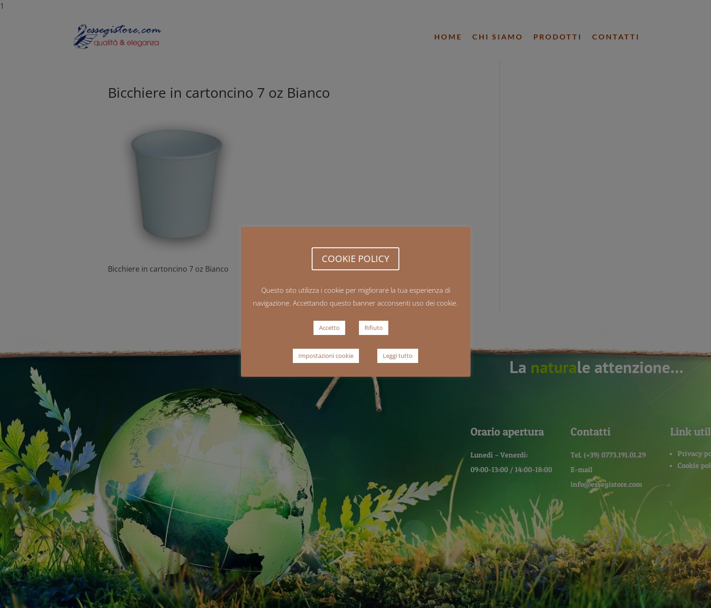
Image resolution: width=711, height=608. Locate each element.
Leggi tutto (398, 355)
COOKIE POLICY (355, 258)
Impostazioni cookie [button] (325, 355)
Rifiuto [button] (373, 328)
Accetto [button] (329, 328)
